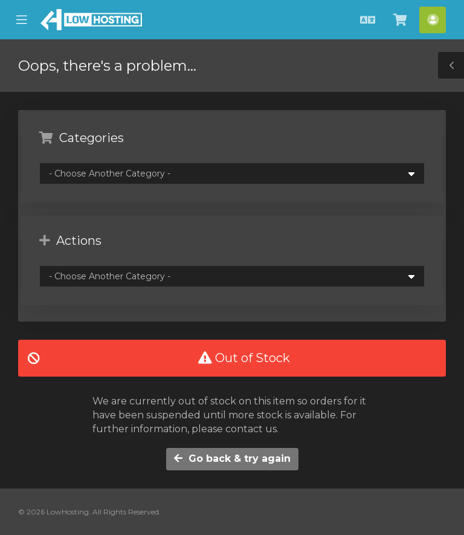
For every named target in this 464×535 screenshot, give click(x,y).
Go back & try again (232, 458)
